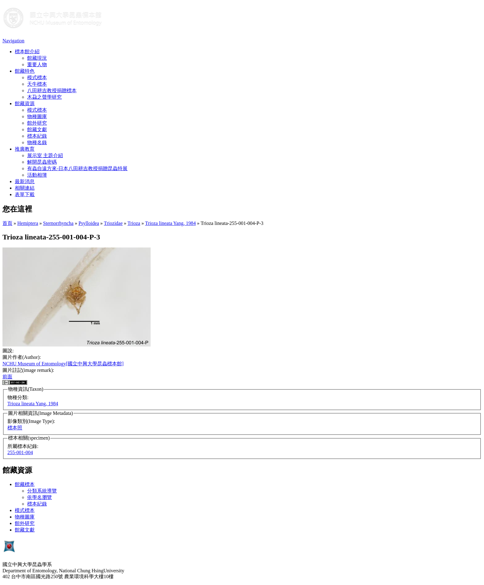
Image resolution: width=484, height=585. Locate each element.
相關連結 (25, 188)
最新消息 (25, 181)
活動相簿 (37, 175)
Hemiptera (27, 223)
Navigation (13, 40)
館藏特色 (25, 71)
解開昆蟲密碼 (42, 162)
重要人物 (37, 64)
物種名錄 (37, 142)
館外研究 (37, 123)
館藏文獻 (37, 129)
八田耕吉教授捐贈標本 (52, 90)
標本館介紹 (27, 51)
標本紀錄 (37, 136)
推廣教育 (25, 149)
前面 (7, 376)
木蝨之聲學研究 (44, 97)
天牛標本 (37, 84)
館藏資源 (25, 103)
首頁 (7, 223)
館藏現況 (37, 58)
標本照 (14, 427)
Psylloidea (88, 223)
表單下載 (25, 194)
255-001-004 (20, 452)
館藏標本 (25, 484)
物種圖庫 (37, 116)
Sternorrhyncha (58, 223)
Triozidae (113, 223)
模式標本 (37, 77)
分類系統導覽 (42, 490)
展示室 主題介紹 (45, 155)
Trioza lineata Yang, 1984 (170, 223)
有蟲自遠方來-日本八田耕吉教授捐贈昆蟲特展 (77, 168)
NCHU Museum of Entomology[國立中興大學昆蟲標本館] (62, 363)
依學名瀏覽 (39, 497)
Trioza (133, 223)
